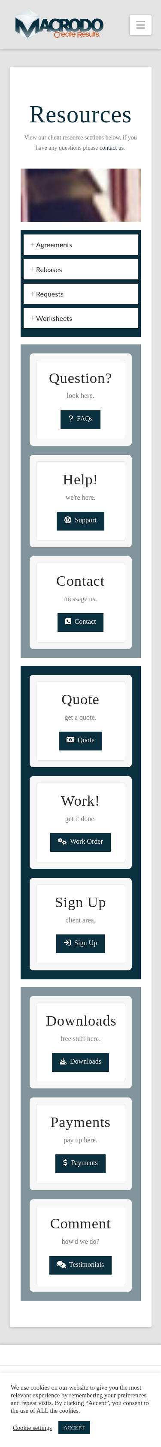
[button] (141, 25)
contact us (112, 148)
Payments (80, 1162)
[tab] (81, 244)
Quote (80, 740)
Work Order (80, 841)
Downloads (80, 1061)
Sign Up (80, 942)
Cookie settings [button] (32, 1427)
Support (80, 520)
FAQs (80, 418)
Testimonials (80, 1264)
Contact (80, 621)
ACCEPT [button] (74, 1427)
